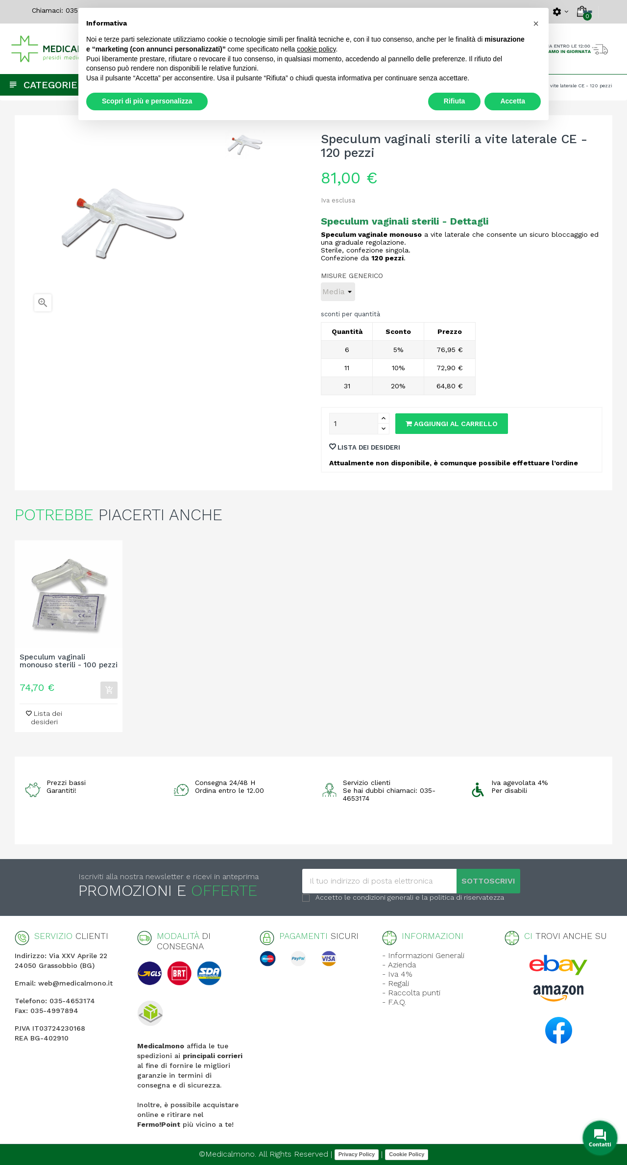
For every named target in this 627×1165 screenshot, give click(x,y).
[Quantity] (353, 423)
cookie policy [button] (316, 49)
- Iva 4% (397, 974)
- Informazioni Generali (423, 955)
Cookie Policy (406, 1154)
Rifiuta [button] (454, 101)
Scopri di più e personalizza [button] (147, 101)
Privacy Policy (356, 1154)
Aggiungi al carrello (452, 424)
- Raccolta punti (411, 992)
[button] (536, 23)
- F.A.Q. (394, 1002)
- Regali (395, 983)
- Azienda (399, 964)
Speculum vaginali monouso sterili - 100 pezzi (69, 661)
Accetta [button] (512, 101)
